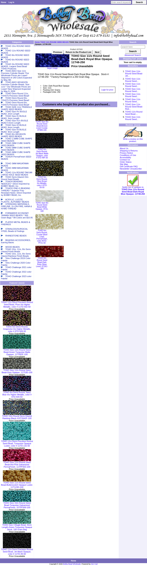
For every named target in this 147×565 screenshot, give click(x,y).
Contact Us (125, 160)
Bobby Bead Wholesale (72, 564)
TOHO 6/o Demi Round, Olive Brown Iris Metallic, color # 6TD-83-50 (42, 182)
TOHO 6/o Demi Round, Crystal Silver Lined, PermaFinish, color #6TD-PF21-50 (41, 236)
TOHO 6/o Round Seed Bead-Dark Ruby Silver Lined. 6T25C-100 (42, 263)
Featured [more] (17, 283)
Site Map (124, 164)
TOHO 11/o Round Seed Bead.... (133, 113)
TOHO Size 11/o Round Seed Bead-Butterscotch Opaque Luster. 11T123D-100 (17, 484)
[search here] (133, 47)
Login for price (107, 90)
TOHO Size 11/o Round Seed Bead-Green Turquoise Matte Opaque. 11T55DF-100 (17, 351)
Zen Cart (94, 564)
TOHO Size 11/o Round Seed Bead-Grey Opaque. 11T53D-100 (17, 370)
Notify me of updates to (133, 189)
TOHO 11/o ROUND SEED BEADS (54, 42)
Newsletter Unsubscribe (131, 169)
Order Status (125, 162)
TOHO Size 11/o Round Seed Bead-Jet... (134, 73)
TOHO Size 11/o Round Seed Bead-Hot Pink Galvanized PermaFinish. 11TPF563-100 (17, 463)
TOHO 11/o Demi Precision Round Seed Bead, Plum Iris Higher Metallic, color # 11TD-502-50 (17, 303)
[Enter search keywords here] (121, 2)
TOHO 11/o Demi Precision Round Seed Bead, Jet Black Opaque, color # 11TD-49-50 (17, 550)
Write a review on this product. (133, 139)
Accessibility (125, 157)
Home (3, 2)
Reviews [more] (133, 125)
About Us (124, 148)
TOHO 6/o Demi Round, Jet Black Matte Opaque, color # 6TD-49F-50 (42, 153)
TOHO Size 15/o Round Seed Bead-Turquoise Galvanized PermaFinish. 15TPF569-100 (17, 504)
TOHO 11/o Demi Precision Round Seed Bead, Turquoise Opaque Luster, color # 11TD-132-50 (17, 442)
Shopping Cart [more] (133, 59)
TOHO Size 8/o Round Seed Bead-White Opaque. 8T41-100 (42, 207)
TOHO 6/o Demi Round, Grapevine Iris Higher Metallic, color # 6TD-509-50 (17, 328)
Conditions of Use (128, 155)
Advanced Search (133, 55)
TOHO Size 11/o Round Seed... (132, 80)
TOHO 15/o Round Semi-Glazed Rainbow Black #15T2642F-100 (17, 416)
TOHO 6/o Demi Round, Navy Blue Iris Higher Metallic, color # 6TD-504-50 (17, 393)
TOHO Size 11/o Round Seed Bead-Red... (134, 106)
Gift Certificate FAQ (129, 166)
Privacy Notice (126, 153)
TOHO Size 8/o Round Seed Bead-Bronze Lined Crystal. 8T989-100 (42, 126)
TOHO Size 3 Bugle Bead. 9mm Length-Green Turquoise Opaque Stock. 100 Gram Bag (17, 526)
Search (132, 42)
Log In (11, 2)
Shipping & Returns (129, 151)
